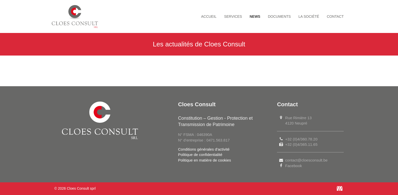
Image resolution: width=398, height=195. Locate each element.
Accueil (209, 16)
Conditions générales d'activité (203, 149)
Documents (279, 16)
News (255, 16)
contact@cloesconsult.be (306, 160)
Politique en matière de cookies (204, 160)
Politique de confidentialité (200, 154)
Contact (335, 16)
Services (233, 16)
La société (308, 16)
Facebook (293, 166)
